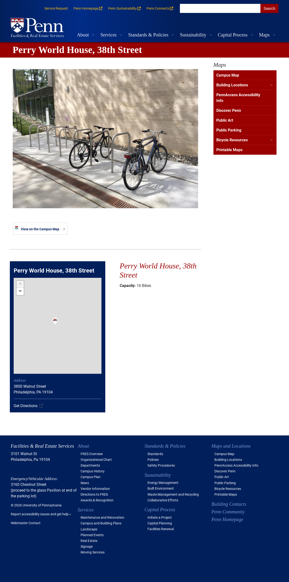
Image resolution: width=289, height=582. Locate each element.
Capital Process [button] (233, 34)
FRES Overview (92, 453)
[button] (55, 324)
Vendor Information (95, 488)
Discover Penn (228, 110)
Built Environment (160, 488)
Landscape (89, 529)
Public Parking (228, 129)
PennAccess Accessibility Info (238, 97)
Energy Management (162, 482)
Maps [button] (264, 34)
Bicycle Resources (232, 139)
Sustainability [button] (193, 34)
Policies (153, 459)
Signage (87, 546)
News (85, 483)
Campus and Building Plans (101, 523)
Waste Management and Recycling (173, 494)
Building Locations (232, 84)
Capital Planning (159, 523)
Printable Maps (229, 149)
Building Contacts (229, 504)
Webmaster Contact (26, 523)
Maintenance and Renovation (102, 517)
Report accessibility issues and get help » (41, 514)
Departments (90, 465)
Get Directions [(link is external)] (25, 405)
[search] (220, 8)
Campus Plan (90, 477)
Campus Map (227, 74)
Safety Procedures (161, 465)
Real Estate (89, 540)
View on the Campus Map (40, 229)
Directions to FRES (94, 494)
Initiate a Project (159, 517)
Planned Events (92, 535)
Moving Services (93, 552)
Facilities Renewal (160, 529)
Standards (155, 453)
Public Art (224, 120)
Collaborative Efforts (162, 500)
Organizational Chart (96, 459)
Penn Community (228, 511)
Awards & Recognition (97, 500)
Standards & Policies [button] (148, 34)
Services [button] (108, 34)
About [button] (83, 34)
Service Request (56, 8)
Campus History (93, 471)
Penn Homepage (227, 519)
